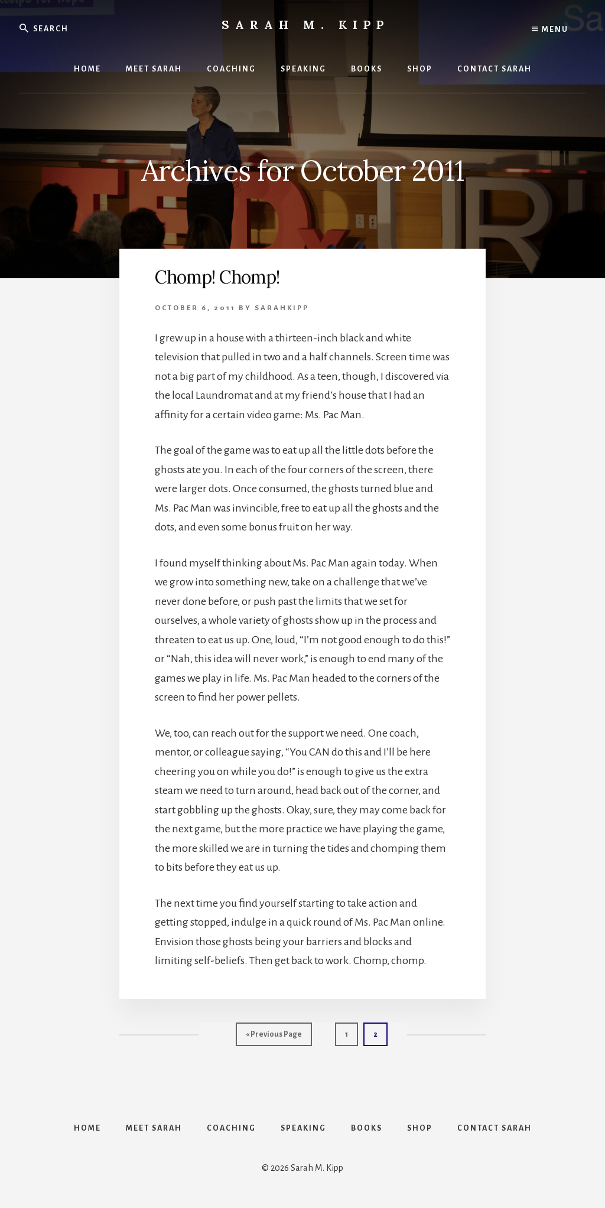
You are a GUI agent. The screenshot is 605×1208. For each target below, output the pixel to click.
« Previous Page (274, 1037)
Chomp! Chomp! (217, 277)
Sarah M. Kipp (305, 24)
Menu (550, 29)
